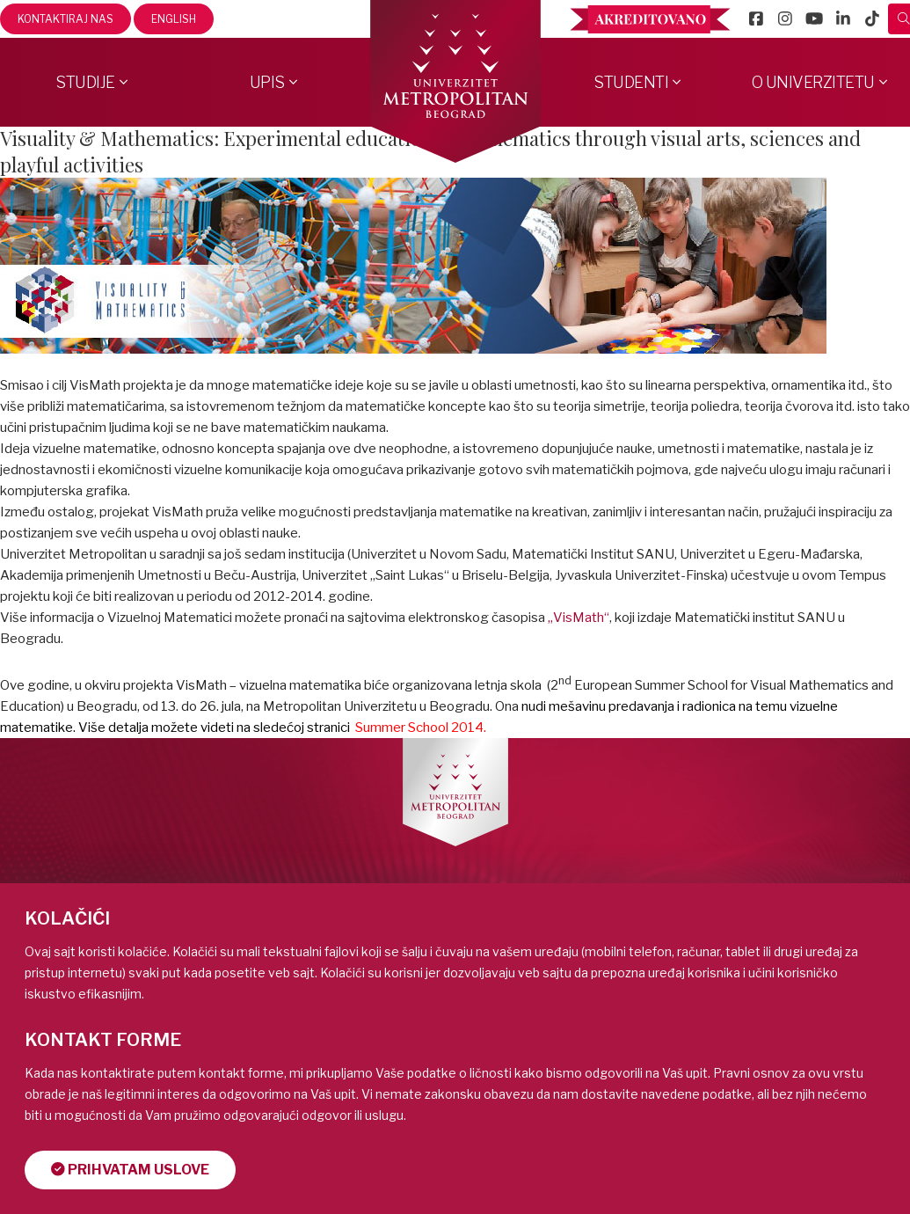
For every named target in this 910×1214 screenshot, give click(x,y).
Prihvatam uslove (131, 1169)
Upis (267, 82)
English (173, 19)
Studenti (630, 82)
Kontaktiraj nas (65, 19)
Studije (85, 82)
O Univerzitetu (813, 82)
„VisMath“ (578, 617)
